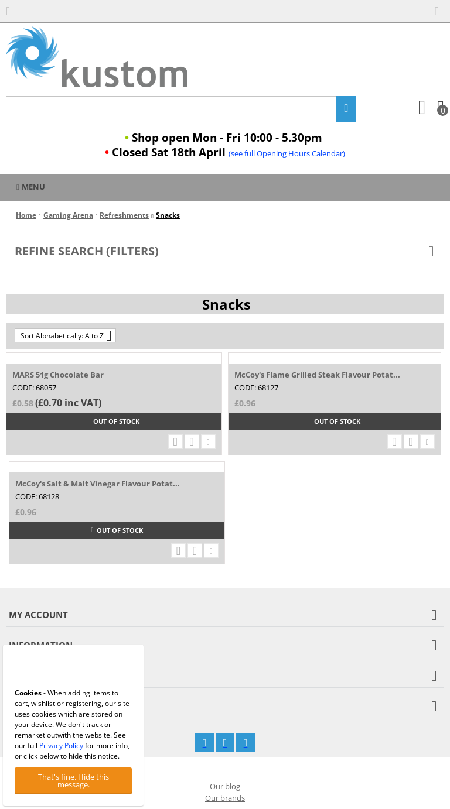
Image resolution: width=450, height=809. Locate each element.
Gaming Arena (68, 215)
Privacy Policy (61, 745)
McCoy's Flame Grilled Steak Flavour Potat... (317, 374)
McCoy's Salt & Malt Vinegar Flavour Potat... (97, 483)
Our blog (225, 786)
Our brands (225, 798)
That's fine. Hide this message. (73, 781)
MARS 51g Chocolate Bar (58, 374)
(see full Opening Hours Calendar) (287, 153)
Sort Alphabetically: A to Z (66, 335)
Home (26, 215)
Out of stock (113, 421)
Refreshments (124, 215)
